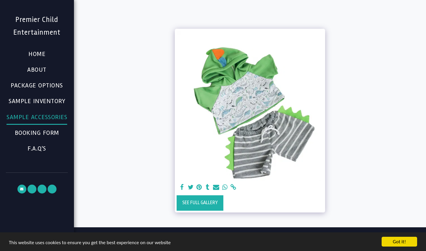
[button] (21, 189)
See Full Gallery (200, 203)
